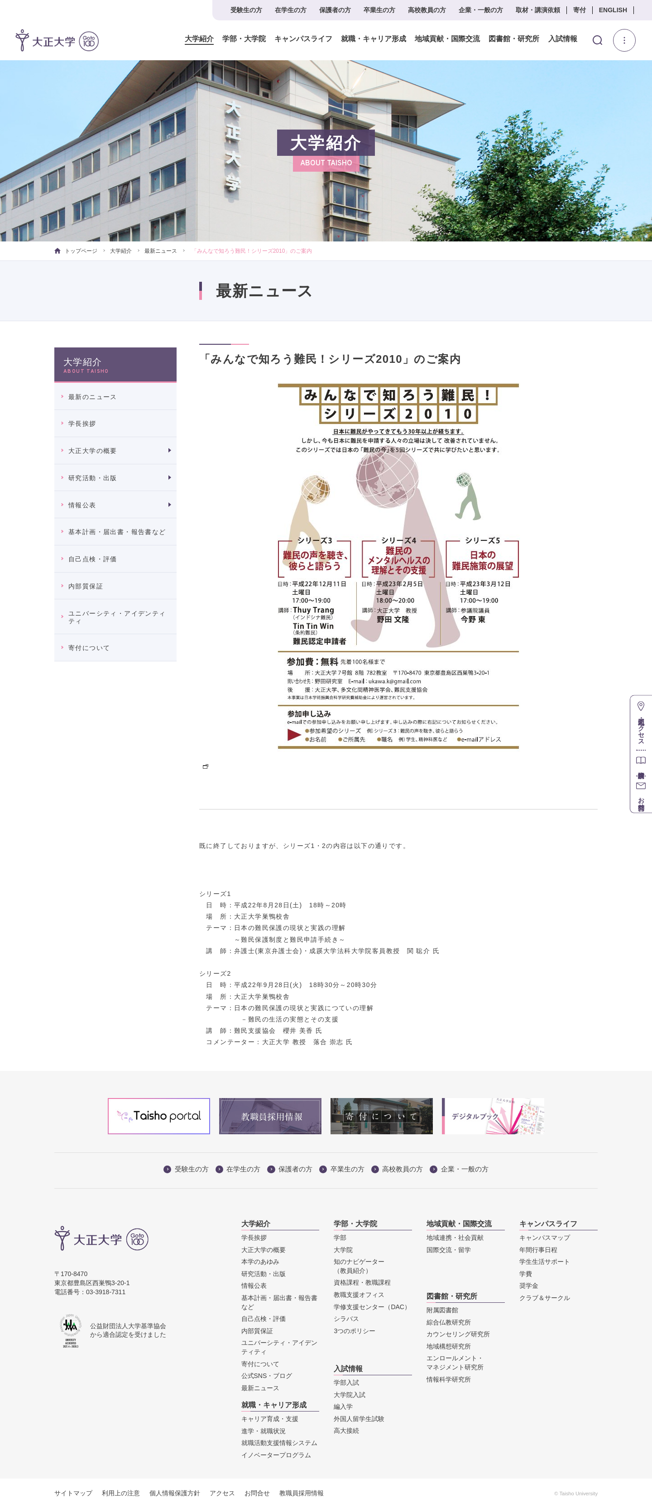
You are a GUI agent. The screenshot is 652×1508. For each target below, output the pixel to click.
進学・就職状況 (263, 1431)
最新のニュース (92, 396)
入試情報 (562, 39)
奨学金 (528, 1285)
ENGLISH (613, 10)
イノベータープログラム (276, 1455)
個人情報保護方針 (174, 1493)
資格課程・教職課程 (362, 1282)
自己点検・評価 (92, 559)
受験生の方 (246, 10)
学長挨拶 (82, 423)
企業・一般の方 (481, 10)
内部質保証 (85, 586)
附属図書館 (442, 1310)
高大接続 (346, 1430)
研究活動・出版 (92, 478)
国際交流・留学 (449, 1249)
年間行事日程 (538, 1249)
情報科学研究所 (449, 1379)
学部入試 (346, 1382)
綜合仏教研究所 (449, 1322)
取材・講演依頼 (538, 10)
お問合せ (257, 1493)
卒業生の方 (379, 10)
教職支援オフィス (359, 1294)
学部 (340, 1237)
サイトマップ (73, 1493)
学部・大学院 (244, 39)
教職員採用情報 (301, 1493)
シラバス (346, 1318)
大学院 (343, 1249)
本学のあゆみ (260, 1261)
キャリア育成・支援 (269, 1418)
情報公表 (82, 505)
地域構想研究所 (449, 1346)
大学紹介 (199, 39)
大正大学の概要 (92, 450)
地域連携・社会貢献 (455, 1237)
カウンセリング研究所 (458, 1334)
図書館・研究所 (514, 39)
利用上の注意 (121, 1493)
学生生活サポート (544, 1261)
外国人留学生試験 (359, 1418)
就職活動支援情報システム (279, 1442)
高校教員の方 (427, 10)
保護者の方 (335, 10)
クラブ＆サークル (544, 1297)
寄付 (579, 10)
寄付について (89, 647)
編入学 (343, 1406)
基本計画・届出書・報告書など (117, 531)
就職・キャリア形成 (373, 39)
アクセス (222, 1493)
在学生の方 (291, 10)
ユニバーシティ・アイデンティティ (117, 617)
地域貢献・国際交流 (447, 39)
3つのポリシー (354, 1331)
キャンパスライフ (303, 39)
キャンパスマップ (544, 1237)
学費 (525, 1273)
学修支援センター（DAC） (372, 1306)
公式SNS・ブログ (266, 1375)
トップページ (75, 251)
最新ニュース (160, 251)
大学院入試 (349, 1394)
